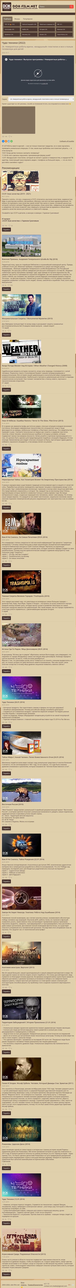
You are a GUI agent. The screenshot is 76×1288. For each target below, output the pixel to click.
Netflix (25, 29)
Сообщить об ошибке (67, 141)
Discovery (26, 34)
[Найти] (71, 6)
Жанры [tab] (17, 19)
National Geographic (29, 24)
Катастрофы (9, 29)
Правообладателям (35, 1285)
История (43, 29)
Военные (61, 29)
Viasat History (62, 34)
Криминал (9, 34)
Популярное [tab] (27, 19)
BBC (59, 24)
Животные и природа (47, 24)
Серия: (4, 99)
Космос (43, 34)
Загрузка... (38, 75)
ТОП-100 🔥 (10, 24)
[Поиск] (54, 6)
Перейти (6, 230)
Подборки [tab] (7, 19)
